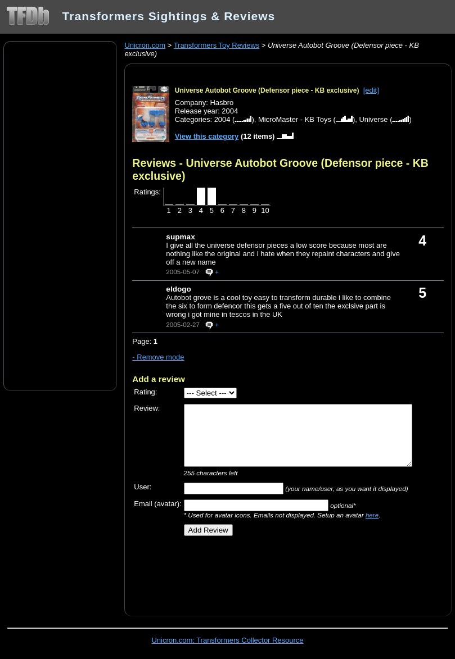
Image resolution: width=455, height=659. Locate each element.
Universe (373, 119)
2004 (222, 119)
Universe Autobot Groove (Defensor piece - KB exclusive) (267, 90)
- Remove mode (158, 357)
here (372, 515)
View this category (207, 136)
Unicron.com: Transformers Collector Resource (228, 640)
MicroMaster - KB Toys (294, 119)
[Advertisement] (60, 215)
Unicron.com (144, 45)
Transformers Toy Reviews (217, 45)
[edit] (371, 90)
